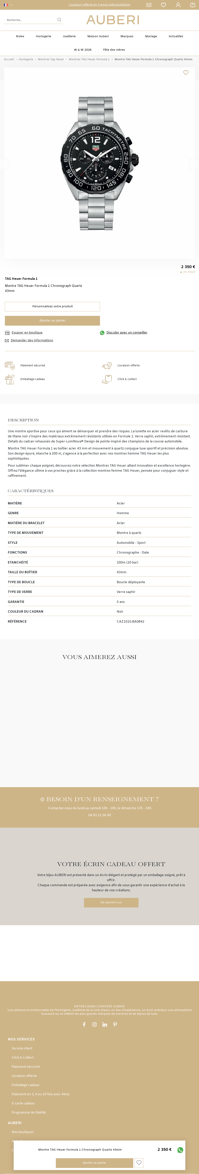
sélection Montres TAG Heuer (103, 466)
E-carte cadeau (23, 1103)
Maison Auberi (98, 36)
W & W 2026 (82, 50)
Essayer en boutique (24, 333)
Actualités (176, 36)
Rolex (20, 36)
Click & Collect (22, 1058)
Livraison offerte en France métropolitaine (99, 5)
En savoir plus (111, 902)
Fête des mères (114, 50)
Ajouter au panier (52, 321)
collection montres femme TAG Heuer (110, 471)
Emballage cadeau (25, 1085)
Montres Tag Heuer (51, 59)
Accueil (9, 59)
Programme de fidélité (29, 1113)
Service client (22, 1048)
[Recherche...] (28, 20)
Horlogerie (43, 36)
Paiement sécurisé (26, 1067)
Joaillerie (69, 36)
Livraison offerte (24, 1076)
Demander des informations (29, 341)
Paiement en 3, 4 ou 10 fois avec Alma (40, 1094)
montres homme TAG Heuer (135, 454)
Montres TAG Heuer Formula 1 (89, 59)
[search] (59, 20)
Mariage (151, 36)
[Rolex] (194, 20)
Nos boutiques (23, 1132)
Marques (126, 36)
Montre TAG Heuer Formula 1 (30, 449)
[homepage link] (112, 20)
